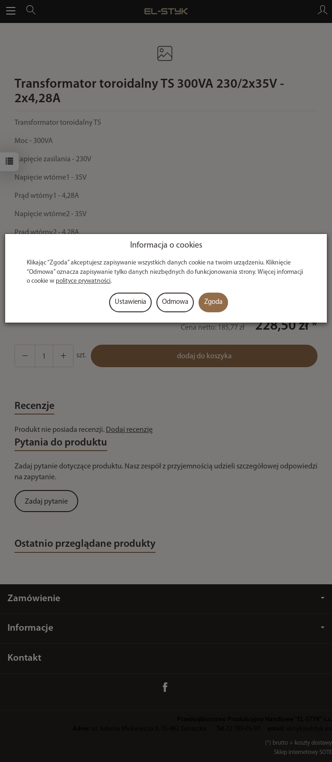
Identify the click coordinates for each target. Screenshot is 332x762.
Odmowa (175, 302)
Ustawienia (130, 302)
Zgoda (213, 302)
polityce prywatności (83, 281)
